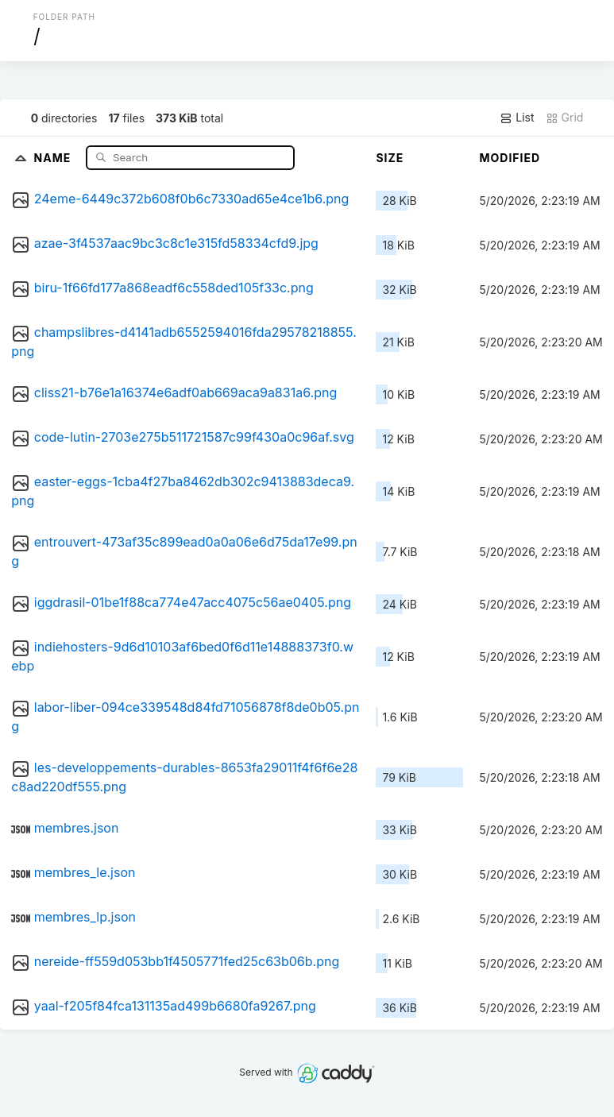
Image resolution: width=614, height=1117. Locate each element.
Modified (509, 157)
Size (390, 157)
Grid (565, 117)
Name (54, 157)
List (517, 117)
